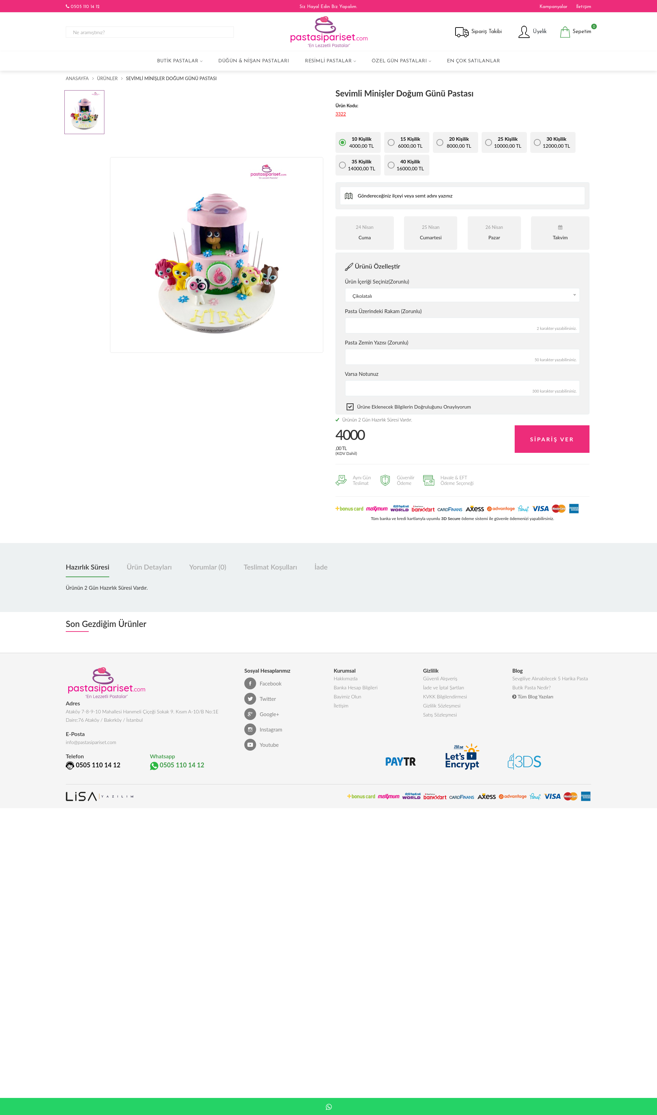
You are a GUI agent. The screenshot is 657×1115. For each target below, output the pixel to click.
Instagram (263, 731)
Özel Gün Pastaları (399, 61)
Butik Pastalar (177, 61)
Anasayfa (77, 78)
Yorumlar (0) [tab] (207, 568)
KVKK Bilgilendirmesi (445, 701)
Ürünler (107, 78)
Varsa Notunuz (362, 374)
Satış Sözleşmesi (440, 722)
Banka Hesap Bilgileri (356, 691)
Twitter (260, 700)
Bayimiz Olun (347, 701)
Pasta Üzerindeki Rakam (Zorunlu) (383, 311)
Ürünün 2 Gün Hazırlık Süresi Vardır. (373, 420)
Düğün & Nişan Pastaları (253, 61)
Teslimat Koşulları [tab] (270, 568)
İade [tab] (321, 568)
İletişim (583, 7)
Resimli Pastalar (328, 61)
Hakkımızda (346, 680)
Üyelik (532, 32)
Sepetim (575, 32)
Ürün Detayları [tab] (149, 568)
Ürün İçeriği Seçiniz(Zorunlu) (377, 281)
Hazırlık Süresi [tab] (87, 568)
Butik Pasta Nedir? (531, 691)
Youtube (261, 746)
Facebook (263, 685)
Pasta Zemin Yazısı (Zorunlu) (376, 342)
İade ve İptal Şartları (443, 691)
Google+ (261, 715)
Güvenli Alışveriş (440, 680)
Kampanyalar (553, 7)
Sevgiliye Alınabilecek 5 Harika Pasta (550, 680)
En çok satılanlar (473, 61)
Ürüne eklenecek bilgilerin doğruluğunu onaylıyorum (414, 407)
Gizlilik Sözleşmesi (442, 712)
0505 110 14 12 (83, 6)
